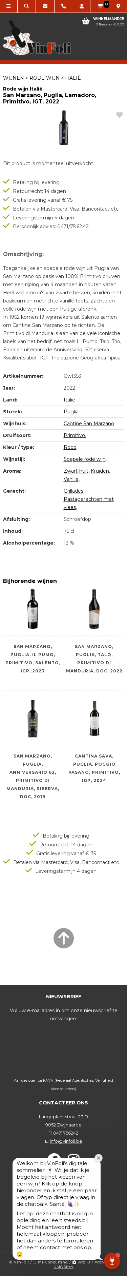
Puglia (71, 412)
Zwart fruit (76, 471)
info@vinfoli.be (66, 1141)
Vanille (71, 479)
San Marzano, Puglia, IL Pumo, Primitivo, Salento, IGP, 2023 (32, 655)
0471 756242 (65, 1133)
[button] (112, 1261)
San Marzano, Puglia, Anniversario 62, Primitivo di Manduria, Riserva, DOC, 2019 (32, 764)
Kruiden (100, 471)
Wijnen (13, 78)
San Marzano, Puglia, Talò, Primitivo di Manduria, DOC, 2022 (94, 655)
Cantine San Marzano (89, 423)
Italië (73, 78)
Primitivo (74, 435)
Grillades (73, 491)
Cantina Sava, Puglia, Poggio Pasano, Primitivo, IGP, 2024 (94, 764)
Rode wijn (44, 78)
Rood (70, 447)
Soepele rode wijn (85, 459)
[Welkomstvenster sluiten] (99, 1161)
